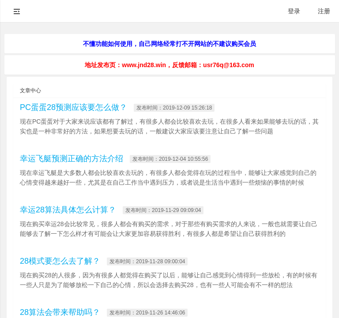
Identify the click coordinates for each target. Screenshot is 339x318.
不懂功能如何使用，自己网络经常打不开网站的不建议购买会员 (169, 43)
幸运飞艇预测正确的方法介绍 (71, 158)
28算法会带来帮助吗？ (60, 312)
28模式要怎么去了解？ (60, 261)
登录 (294, 11)
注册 (324, 11)
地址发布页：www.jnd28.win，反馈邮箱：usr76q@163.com (169, 64)
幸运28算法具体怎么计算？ (68, 209)
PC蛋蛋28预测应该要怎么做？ (73, 107)
